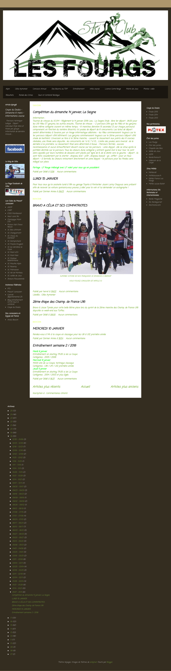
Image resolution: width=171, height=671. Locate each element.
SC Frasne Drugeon (15, 244)
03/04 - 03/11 (17, 563)
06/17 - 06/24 (18, 523)
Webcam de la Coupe (155, 161)
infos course (94, 89)
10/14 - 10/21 (17, 479)
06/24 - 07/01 (18, 519)
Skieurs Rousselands (15, 279)
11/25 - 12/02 (17, 457)
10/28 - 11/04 (17, 472)
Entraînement (78, 89)
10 (11, 643)
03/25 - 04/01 (18, 552)
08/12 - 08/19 (18, 508)
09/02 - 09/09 (18, 501)
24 (11, 414)
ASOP (9, 207)
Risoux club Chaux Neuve (14, 225)
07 (11, 654)
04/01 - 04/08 (18, 548)
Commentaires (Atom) (56, 393)
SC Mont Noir (12, 255)
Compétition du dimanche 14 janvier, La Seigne (64, 112)
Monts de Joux (132, 89)
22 (11, 421)
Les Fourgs (153, 142)
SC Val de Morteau (14, 272)
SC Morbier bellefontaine (12, 259)
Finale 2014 (153, 115)
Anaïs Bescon (12, 320)
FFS (8, 288)
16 (11, 621)
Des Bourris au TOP (60, 89)
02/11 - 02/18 (17, 574)
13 (11, 632)
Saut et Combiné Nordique (48, 95)
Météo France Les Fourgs (156, 179)
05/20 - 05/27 (18, 537)
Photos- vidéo (148, 89)
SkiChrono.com (155, 205)
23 (11, 418)
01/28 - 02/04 (18, 581)
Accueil (85, 387)
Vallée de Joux (154, 151)
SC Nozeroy (12, 266)
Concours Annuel (39, 89)
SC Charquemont (14, 233)
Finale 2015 (153, 112)
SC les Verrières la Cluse (14, 248)
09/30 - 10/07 (18, 486)
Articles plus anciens (124, 387)
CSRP (9, 210)
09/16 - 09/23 (18, 494)
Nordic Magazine (155, 199)
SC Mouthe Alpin (14, 263)
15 (11, 625)
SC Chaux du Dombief (12, 237)
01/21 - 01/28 (17, 585)
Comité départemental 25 (14, 295)
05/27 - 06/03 (18, 534)
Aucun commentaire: (67, 171)
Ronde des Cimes (26, 95)
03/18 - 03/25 (18, 555)
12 (11, 636)
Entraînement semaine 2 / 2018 (54, 345)
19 (11, 432)
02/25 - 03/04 (18, 566)
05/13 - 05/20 (18, 541)
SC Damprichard (14, 241)
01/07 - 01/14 (17, 592)
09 (11, 647)
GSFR (151, 154)
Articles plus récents (46, 387)
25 (11, 411)
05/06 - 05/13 (18, 545)
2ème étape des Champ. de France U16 (59, 302)
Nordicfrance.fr (155, 157)
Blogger (109, 662)
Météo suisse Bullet (157, 183)
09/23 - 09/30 (18, 490)
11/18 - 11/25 (17, 461)
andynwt (93, 662)
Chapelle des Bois (156, 148)
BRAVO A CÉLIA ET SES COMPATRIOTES (60, 205)
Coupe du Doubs (13, 307)
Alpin (8, 89)
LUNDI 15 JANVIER (45, 179)
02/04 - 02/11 (17, 577)
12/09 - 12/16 (17, 450)
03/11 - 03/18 (17, 559)
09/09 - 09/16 (18, 497)
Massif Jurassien (14, 292)
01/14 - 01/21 (17, 588)
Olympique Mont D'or (14, 220)
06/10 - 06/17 (18, 526)
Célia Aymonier (21, 89)
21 (11, 425)
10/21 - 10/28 (17, 475)
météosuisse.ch (155, 175)
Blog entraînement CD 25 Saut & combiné (15, 302)
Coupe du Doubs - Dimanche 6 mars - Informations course (14, 113)
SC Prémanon (13, 269)
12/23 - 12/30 (17, 443)
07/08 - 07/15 (18, 512)
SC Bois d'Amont (14, 230)
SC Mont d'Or (12, 252)
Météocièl (152, 172)
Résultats (10, 95)
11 (11, 640)
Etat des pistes (155, 145)
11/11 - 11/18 (16, 465)
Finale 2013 (153, 118)
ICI (100, 281)
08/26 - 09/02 (18, 505)
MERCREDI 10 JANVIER (48, 328)
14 (11, 629)
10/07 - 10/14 (17, 483)
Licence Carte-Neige (113, 89)
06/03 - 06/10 (18, 530)
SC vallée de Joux (14, 275)
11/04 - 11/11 (17, 468)
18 (11, 436)
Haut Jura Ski (13, 216)
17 (11, 618)
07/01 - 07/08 (18, 516)
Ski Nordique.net (155, 202)
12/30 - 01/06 (18, 439)
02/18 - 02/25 (18, 570)
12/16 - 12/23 (17, 446)
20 (11, 429)
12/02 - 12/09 (18, 454)
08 (11, 650)
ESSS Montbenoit (14, 213)
